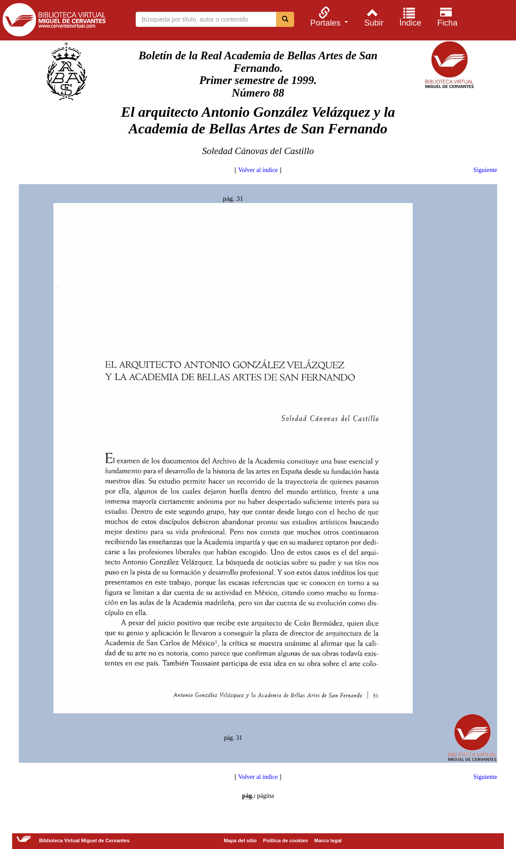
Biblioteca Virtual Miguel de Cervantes (54, 21)
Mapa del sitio (240, 840)
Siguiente (485, 170)
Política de (285, 840)
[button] (328, 17)
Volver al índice (258, 170)
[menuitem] (328, 17)
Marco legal (328, 840)
